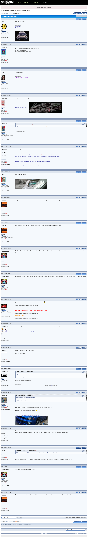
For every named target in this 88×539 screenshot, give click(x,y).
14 (6, 409)
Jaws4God (4, 395)
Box (3, 72)
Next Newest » (84, 517)
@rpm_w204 (54, 385)
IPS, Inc (50, 536)
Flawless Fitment (48, 385)
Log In (45, 7)
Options (81, 16)
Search (85, 10)
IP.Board (43, 536)
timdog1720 (4, 98)
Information (35, 2)
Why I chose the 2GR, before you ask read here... (31, 158)
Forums (44, 2)
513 (11, 13)
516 (18, 13)
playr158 (4, 350)
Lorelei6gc (4, 47)
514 (13, 13)
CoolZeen (4, 200)
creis (3, 174)
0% (7, 62)
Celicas (26, 2)
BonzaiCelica (5, 302)
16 (6, 361)
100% (8, 37)
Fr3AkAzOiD (4, 431)
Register (48, 7)
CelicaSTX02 (5, 371)
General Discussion (26, 10)
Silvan (3, 450)
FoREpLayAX (5, 326)
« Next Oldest (68, 517)
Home (19, 2)
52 (6, 164)
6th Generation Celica (16, 10)
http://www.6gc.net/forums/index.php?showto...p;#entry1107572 (26, 318)
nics (3, 21)
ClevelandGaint (5, 251)
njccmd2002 (4, 149)
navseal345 (4, 123)
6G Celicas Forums (5, 10)
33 (6, 316)
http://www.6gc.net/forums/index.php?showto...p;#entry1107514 (26, 313)
